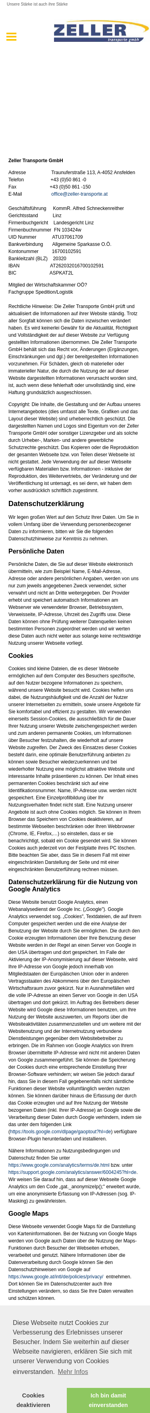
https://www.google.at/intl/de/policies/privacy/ (55, 1277)
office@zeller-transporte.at (80, 194)
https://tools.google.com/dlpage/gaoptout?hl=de (60, 1131)
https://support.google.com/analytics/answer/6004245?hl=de (72, 1172)
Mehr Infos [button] (73, 1371)
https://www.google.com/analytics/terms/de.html (59, 1165)
